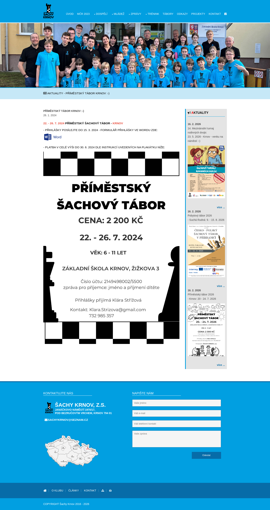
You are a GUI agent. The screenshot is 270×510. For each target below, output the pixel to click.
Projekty (198, 13)
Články (73, 490)
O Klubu (57, 490)
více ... (221, 207)
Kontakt (215, 13)
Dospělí (101, 13)
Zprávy (136, 13)
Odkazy (182, 13)
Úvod (70, 13)
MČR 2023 (83, 13)
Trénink (153, 13)
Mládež (119, 13)
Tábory (168, 13)
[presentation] (160, 459)
